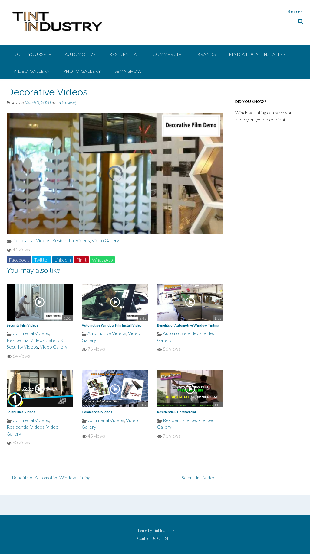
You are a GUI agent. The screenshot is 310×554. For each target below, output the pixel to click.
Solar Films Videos (21, 412)
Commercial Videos (97, 412)
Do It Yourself (32, 54)
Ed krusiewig (67, 102)
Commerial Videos (30, 333)
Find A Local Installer (257, 54)
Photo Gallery (82, 71)
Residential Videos (71, 240)
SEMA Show (128, 71)
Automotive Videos (106, 333)
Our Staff (165, 538)
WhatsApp (102, 260)
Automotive (80, 54)
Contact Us (146, 538)
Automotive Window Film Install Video (112, 325)
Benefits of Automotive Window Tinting (188, 325)
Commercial (168, 54)
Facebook (19, 260)
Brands (206, 54)
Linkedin (62, 260)
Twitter (41, 260)
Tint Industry (163, 530)
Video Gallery (31, 71)
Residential (124, 54)
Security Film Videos (22, 325)
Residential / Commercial (176, 412)
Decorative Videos (31, 240)
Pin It (81, 260)
